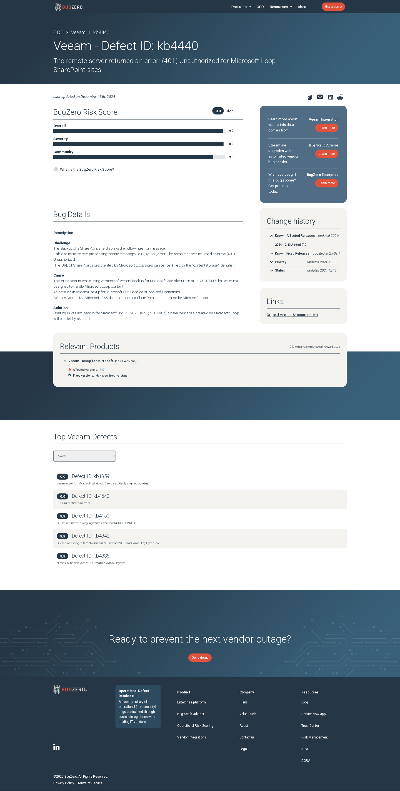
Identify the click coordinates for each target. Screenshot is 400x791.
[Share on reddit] (340, 97)
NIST (305, 749)
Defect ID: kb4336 (90, 556)
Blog (304, 702)
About (303, 6)
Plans (243, 702)
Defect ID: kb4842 (90, 536)
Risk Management (314, 737)
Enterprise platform (191, 702)
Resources (281, 6)
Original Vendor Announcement (292, 314)
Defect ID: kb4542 (90, 496)
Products (241, 6)
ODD (260, 6)
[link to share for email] (320, 97)
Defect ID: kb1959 (90, 476)
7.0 (102, 369)
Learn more (327, 128)
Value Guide (248, 714)
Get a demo (333, 7)
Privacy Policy (63, 783)
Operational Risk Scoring (195, 726)
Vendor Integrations (191, 737)
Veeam (78, 33)
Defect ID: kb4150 (90, 516)
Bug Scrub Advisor (190, 714)
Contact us (247, 737)
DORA (305, 761)
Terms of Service (90, 783)
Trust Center (310, 726)
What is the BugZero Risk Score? (87, 169)
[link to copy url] (310, 97)
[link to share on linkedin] (331, 98)
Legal (243, 749)
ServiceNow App (313, 714)
